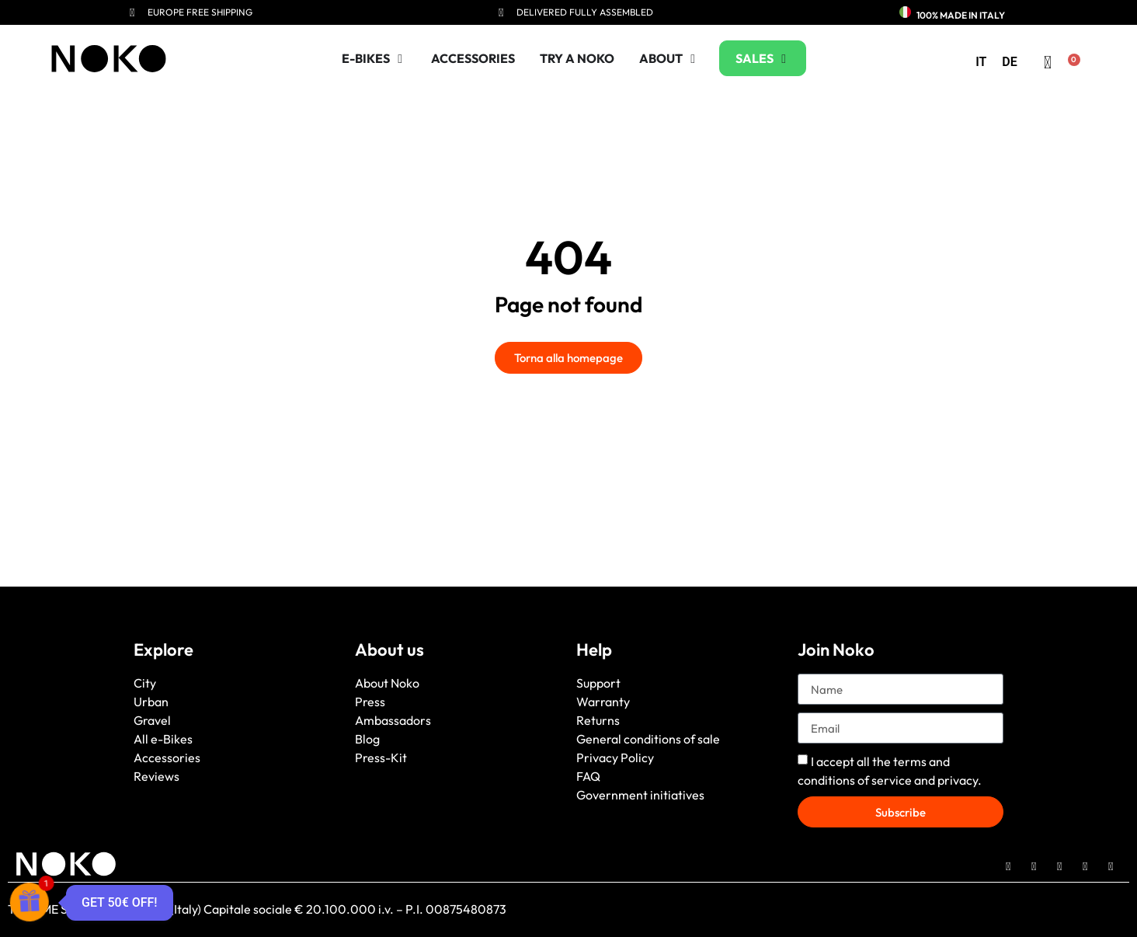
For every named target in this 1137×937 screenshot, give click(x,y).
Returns (598, 720)
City (145, 683)
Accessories (167, 757)
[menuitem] (981, 62)
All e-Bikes (163, 739)
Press (370, 701)
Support (598, 683)
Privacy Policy (615, 757)
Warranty (603, 701)
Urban (151, 701)
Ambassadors (393, 720)
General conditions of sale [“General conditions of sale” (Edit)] (648, 739)
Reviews (156, 776)
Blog (367, 739)
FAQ (588, 776)
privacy (957, 780)
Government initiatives (640, 795)
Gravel (152, 720)
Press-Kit (381, 757)
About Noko (387, 683)
